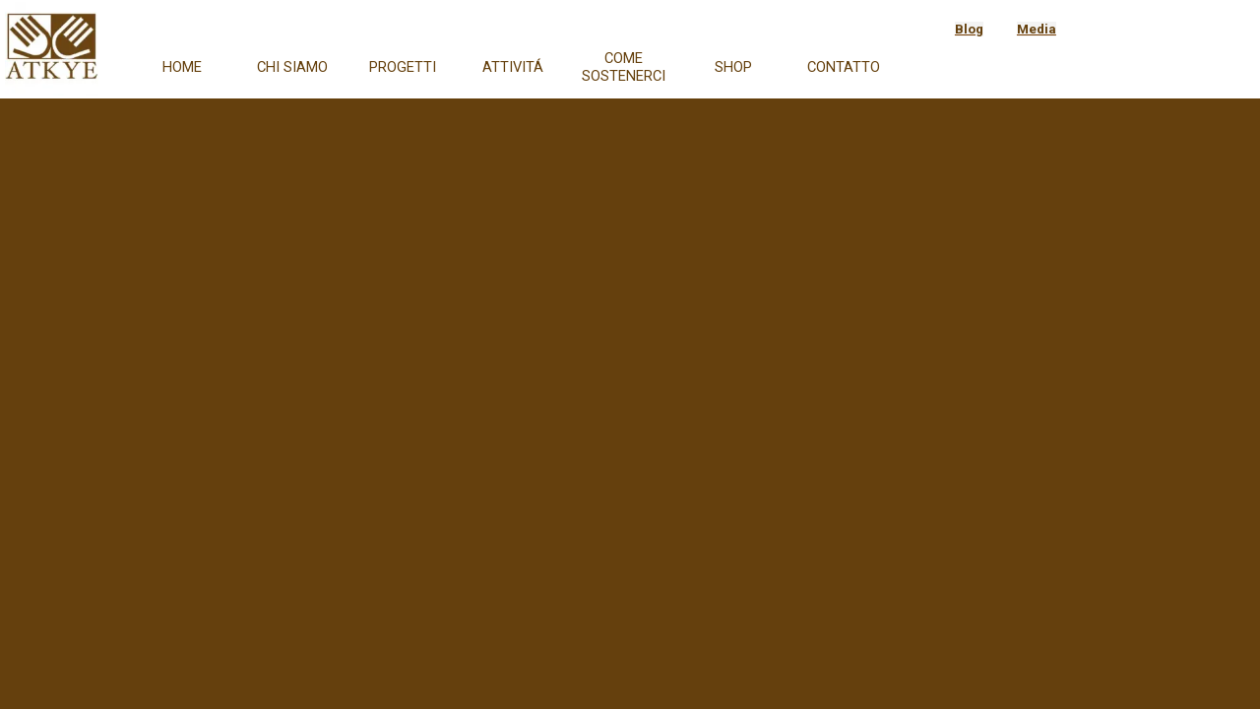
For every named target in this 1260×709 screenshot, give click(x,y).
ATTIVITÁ (512, 67)
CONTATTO (843, 67)
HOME (182, 67)
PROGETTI (402, 67)
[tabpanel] (1012, 28)
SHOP (733, 67)
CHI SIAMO (292, 67)
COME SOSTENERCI (623, 67)
